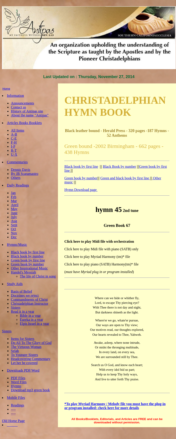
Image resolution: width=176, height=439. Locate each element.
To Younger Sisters (24, 355)
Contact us (18, 107)
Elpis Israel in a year (34, 323)
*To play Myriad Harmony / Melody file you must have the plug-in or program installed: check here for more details (115, 406)
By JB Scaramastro (24, 174)
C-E (14, 138)
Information (15, 95)
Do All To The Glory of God (31, 343)
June (14, 213)
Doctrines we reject (25, 295)
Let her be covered (24, 363)
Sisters (15, 307)
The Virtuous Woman (26, 347)
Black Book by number (119, 166)
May (14, 209)
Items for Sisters (22, 339)
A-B (14, 134)
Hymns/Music (17, 244)
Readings (17, 405)
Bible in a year (30, 315)
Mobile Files (16, 398)
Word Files (19, 382)
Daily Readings (18, 185)
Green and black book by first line (125, 178)
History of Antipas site (27, 111)
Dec (14, 237)
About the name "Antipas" (30, 115)
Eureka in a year (31, 319)
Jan (13, 193)
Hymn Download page (81, 190)
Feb (13, 197)
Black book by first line (28, 252)
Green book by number (27, 264)
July (14, 217)
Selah (15, 351)
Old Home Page (13, 421)
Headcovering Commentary (30, 359)
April (14, 205)
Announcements (22, 103)
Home (6, 88)
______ (12, 425)
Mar (14, 201)
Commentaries (17, 162)
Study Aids (15, 284)
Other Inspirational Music (29, 268)
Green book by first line (28, 260)
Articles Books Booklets (24, 123)
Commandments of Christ (29, 299)
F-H (14, 142)
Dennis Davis (20, 170)
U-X (14, 154)
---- (13, 409)
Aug (14, 221)
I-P (13, 146)
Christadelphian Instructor (29, 303)
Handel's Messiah (23, 272)
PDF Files (18, 378)
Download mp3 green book (30, 390)
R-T (14, 150)
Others (15, 178)
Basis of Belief (21, 291)
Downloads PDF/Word (23, 370)
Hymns (16, 386)
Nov (14, 233)
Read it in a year (22, 311)
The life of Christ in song (38, 276)
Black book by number (27, 256)
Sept (14, 225)
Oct (13, 229)
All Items (17, 130)
